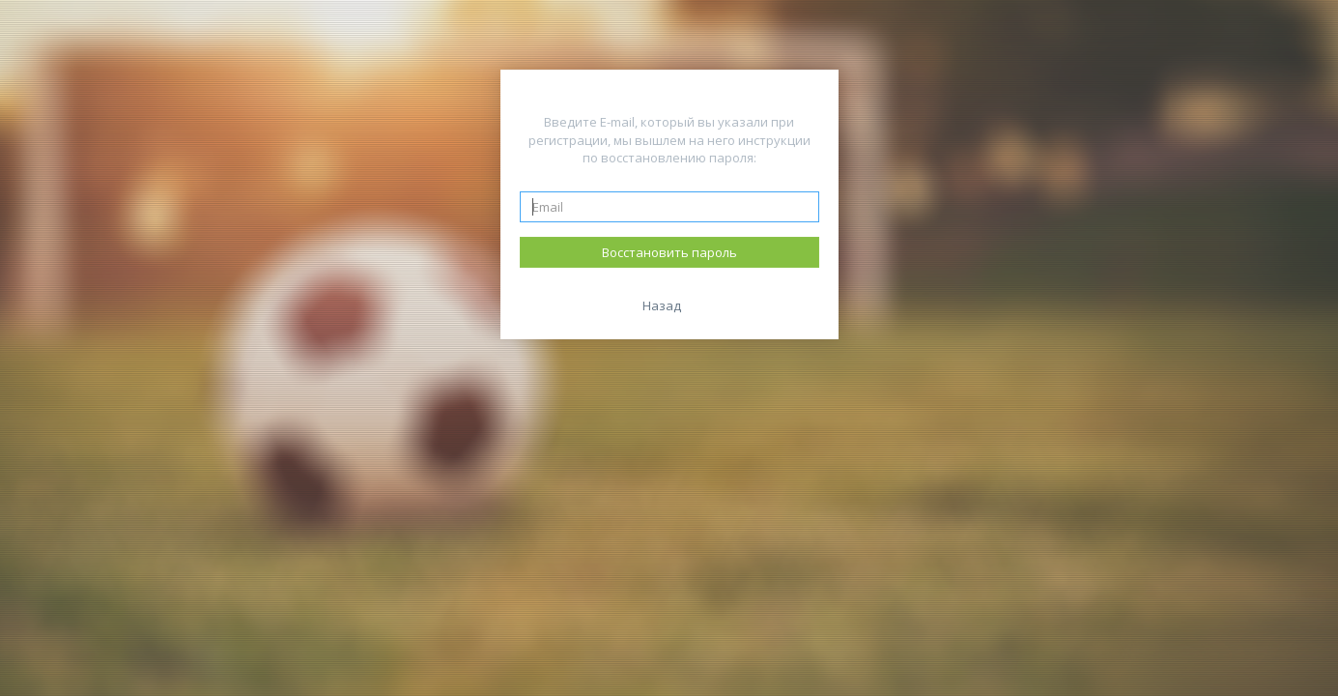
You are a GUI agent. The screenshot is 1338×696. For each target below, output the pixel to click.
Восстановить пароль (669, 252)
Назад (661, 305)
